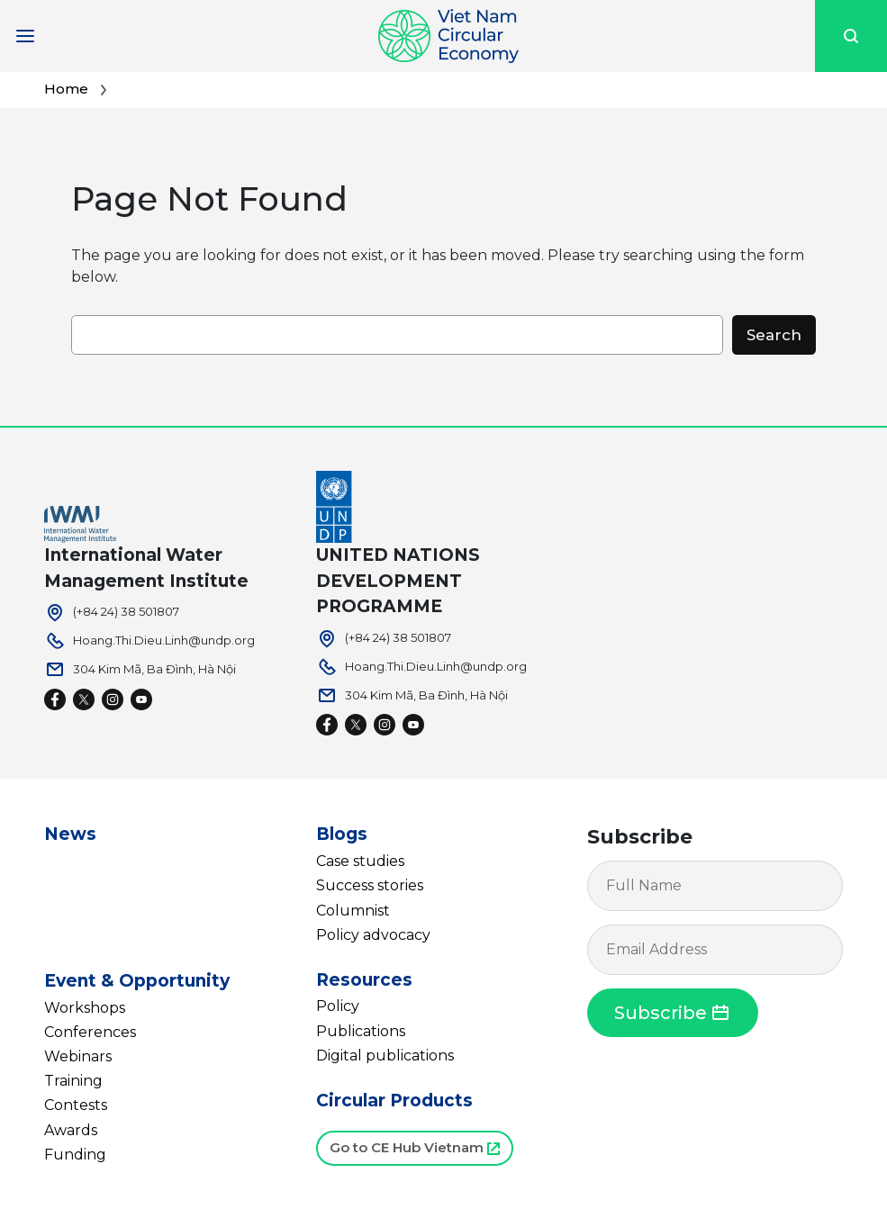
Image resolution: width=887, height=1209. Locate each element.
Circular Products (394, 1100)
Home (66, 88)
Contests (75, 1105)
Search (774, 335)
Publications (360, 1031)
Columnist (353, 910)
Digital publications (385, 1055)
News (70, 834)
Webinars (78, 1056)
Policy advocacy (373, 934)
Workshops (84, 1007)
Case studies (360, 861)
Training (73, 1080)
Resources (364, 980)
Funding (75, 1154)
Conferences (90, 1032)
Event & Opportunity (137, 980)
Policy (337, 1006)
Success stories (369, 885)
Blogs (341, 834)
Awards (70, 1130)
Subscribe (639, 837)
